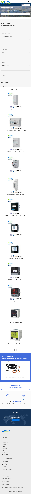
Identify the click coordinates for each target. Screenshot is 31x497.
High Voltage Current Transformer (7, 463)
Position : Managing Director (6, 478)
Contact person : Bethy (5, 476)
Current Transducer (5, 42)
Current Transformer (5, 39)
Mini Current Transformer (6, 46)
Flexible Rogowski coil (6, 33)
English (24, 4)
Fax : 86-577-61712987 (5, 481)
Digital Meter (4, 68)
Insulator (3, 75)
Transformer (4, 62)
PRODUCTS (4, 440)
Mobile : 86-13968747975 (6, 482)
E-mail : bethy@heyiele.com (6, 484)
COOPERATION (5, 442)
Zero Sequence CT (5, 55)
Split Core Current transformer (7, 36)
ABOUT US (4, 444)
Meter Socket (4, 72)
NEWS (3, 450)
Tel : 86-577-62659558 (5, 479)
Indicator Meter (4, 59)
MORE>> (3, 470)
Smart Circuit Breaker (5, 65)
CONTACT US (4, 448)
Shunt (3, 52)
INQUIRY (3, 452)
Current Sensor (4, 49)
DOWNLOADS (4, 446)
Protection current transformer (7, 469)
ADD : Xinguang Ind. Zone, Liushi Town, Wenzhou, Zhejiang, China (12, 487)
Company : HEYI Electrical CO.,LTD (7, 475)
